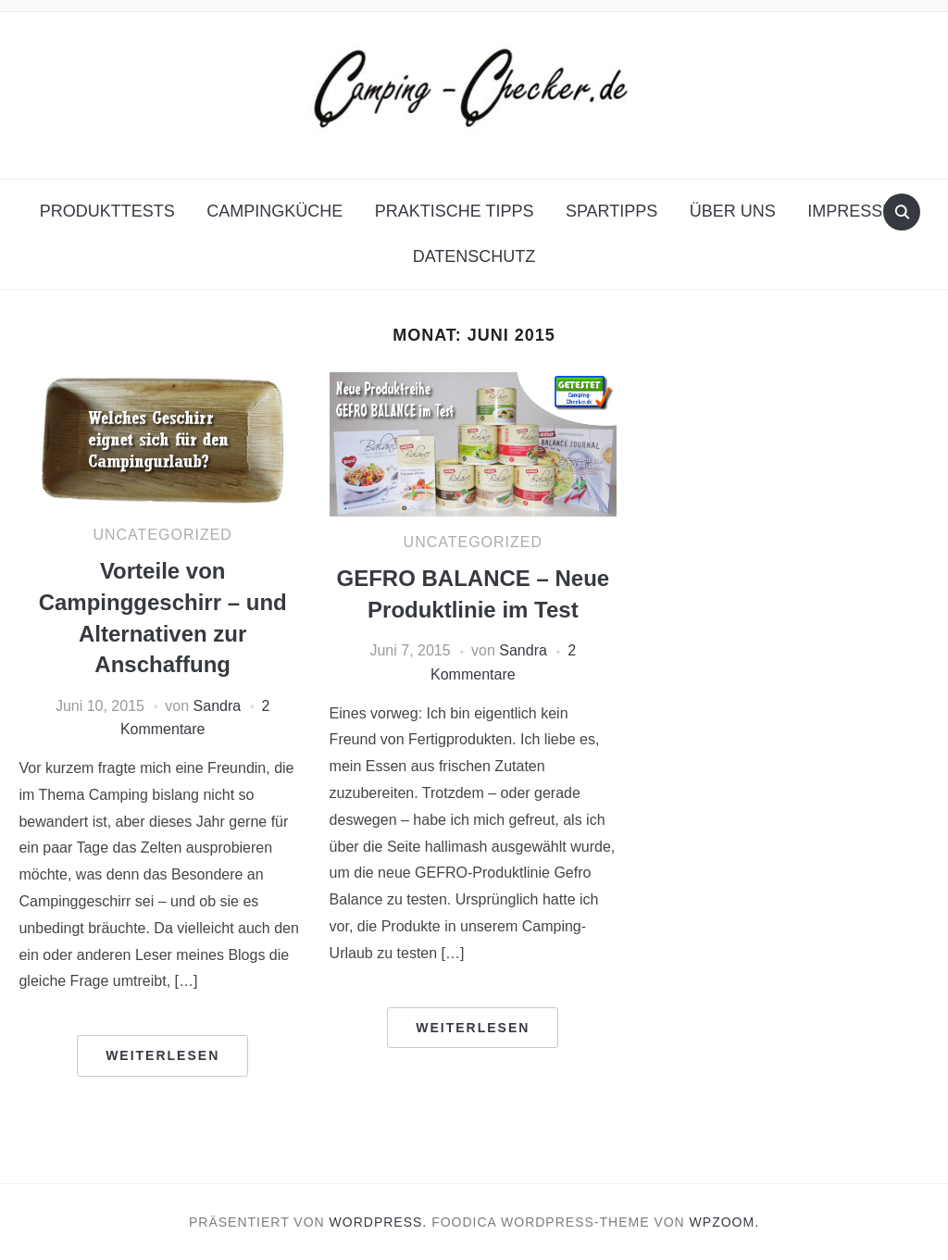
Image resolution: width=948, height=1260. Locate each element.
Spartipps (611, 211)
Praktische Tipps (454, 211)
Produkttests (107, 211)
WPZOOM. (724, 1222)
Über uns (733, 211)
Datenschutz (474, 256)
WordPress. (379, 1222)
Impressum (857, 211)
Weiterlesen (162, 1055)
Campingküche (274, 211)
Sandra (217, 706)
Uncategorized (162, 535)
